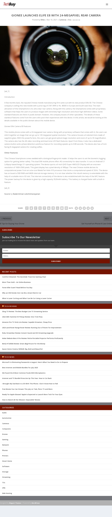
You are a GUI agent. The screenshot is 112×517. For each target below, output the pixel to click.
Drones (5, 434)
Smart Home (7, 461)
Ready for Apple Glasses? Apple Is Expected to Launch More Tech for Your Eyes (32, 394)
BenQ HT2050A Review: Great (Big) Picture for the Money (23, 343)
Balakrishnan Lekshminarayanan (26, 193)
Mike (43, 19)
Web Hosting (7, 493)
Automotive (6, 418)
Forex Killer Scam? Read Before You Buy (17, 287)
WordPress (36, 503)
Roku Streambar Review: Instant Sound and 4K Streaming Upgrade (27, 333)
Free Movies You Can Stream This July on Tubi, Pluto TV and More (27, 389)
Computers (6, 429)
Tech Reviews (10, 306)
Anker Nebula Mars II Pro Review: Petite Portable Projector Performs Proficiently (32, 338)
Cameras (62, 19)
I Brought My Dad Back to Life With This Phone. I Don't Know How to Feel (30, 383)
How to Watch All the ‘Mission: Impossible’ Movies (21, 400)
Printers (5, 455)
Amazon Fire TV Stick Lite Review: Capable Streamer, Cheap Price (27, 322)
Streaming (6, 477)
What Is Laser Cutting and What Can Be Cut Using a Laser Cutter (27, 298)
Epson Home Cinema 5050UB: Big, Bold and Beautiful (22, 349)
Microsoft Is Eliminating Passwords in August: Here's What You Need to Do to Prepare (35, 362)
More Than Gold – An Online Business (16, 282)
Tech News (9, 357)
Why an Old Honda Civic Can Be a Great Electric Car (21, 293)
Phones (5, 450)
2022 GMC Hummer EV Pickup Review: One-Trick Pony (22, 317)
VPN (3, 488)
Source (7, 193)
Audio (4, 412)
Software (5, 466)
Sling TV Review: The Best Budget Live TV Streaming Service (25, 311)
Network (5, 445)
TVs (3, 482)
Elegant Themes (15, 503)
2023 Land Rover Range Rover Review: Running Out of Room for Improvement (31, 327)
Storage (5, 471)
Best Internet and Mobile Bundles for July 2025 (20, 367)
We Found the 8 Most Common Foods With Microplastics (23, 373)
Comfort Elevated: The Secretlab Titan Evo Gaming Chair (24, 277)
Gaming (5, 439)
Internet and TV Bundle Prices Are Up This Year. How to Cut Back (27, 378)
